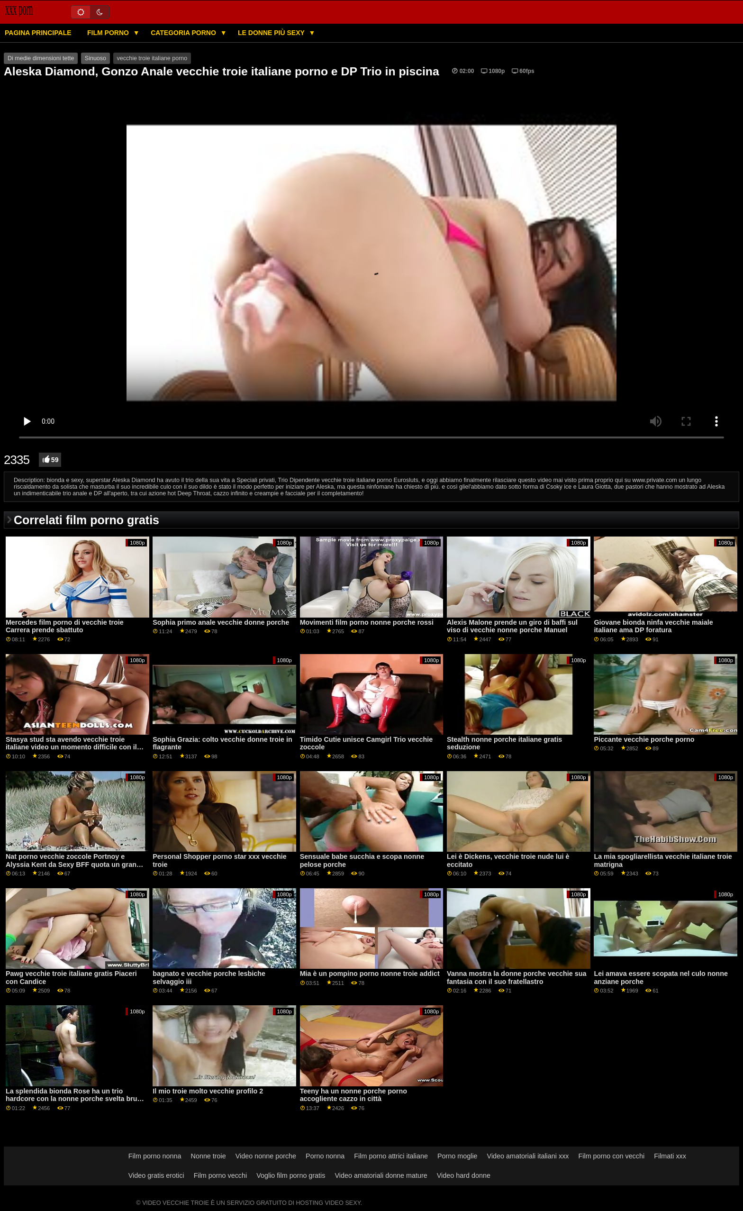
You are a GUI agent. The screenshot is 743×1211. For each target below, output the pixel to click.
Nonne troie (208, 1156)
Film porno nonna (154, 1156)
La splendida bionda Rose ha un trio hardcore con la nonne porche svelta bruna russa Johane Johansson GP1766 (75, 1099)
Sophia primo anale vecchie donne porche (221, 622)
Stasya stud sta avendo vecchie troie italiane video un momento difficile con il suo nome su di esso (71, 747)
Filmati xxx (670, 1156)
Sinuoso (95, 58)
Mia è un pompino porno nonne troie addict (370, 973)
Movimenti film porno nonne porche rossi (367, 622)
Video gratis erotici (156, 1175)
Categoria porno (184, 32)
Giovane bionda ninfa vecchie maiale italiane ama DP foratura (653, 626)
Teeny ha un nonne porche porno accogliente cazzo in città (353, 1095)
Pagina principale (38, 32)
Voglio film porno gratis (290, 1175)
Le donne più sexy (272, 32)
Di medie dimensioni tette (41, 58)
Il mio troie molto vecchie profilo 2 (208, 1091)
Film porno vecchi (220, 1175)
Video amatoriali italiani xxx (528, 1156)
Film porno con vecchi (612, 1156)
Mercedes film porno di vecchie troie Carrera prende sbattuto (65, 626)
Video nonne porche (266, 1156)
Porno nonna (325, 1156)
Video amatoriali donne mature (381, 1175)
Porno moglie (457, 1156)
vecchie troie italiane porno (152, 58)
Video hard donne (463, 1175)
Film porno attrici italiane (391, 1156)
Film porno (109, 32)
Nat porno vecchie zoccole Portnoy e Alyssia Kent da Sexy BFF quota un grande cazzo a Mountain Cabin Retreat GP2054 (75, 864)
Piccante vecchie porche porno (644, 739)
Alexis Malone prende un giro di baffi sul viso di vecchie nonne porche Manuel (512, 626)
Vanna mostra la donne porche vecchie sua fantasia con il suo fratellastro (516, 977)
